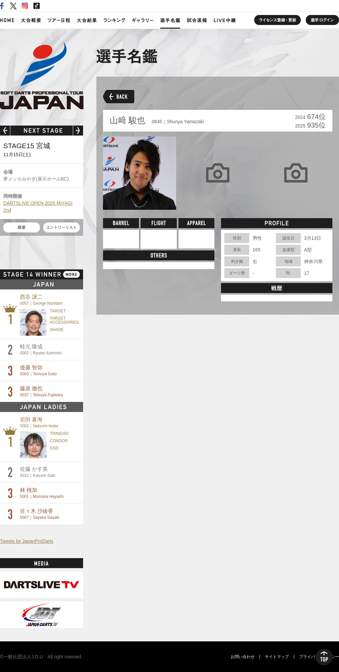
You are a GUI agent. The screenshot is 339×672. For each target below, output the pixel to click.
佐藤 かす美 (38, 472)
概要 (21, 227)
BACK (118, 96)
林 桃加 (41, 493)
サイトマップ (277, 656)
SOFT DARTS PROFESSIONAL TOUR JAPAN (41, 75)
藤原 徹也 (41, 391)
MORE (71, 274)
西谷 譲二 (41, 299)
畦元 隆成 (40, 349)
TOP (324, 657)
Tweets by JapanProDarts (26, 541)
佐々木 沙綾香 (39, 513)
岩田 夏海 (39, 422)
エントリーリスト (61, 227)
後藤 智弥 (38, 370)
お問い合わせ (243, 656)
